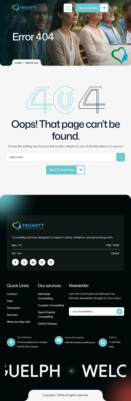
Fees (10, 301)
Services (12, 315)
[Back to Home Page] (65, 169)
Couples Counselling (51, 305)
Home (18, 63)
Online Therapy (47, 323)
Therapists (13, 308)
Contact (12, 294)
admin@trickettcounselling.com (80, 342)
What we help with (18, 322)
